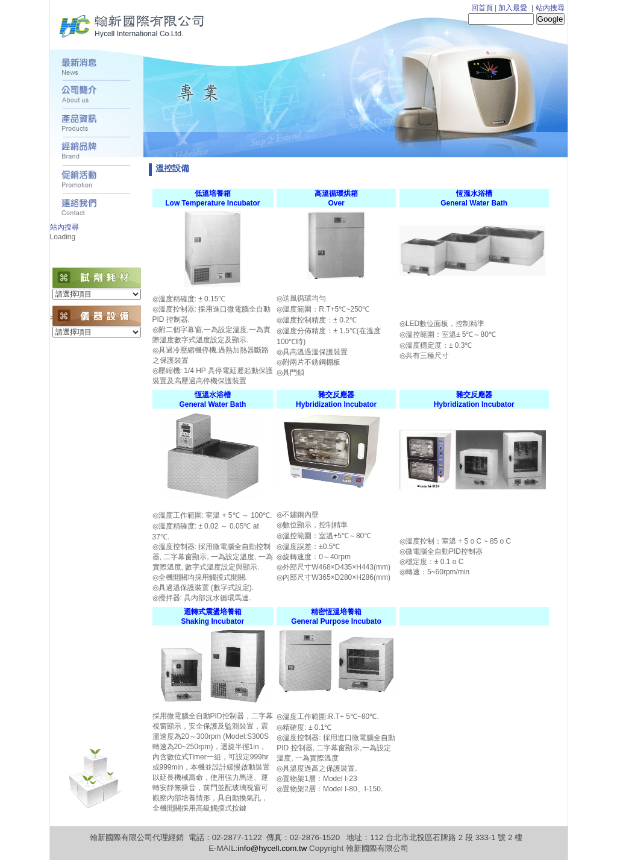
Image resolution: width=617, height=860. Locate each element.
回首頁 (482, 8)
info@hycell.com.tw (272, 848)
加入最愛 (512, 8)
